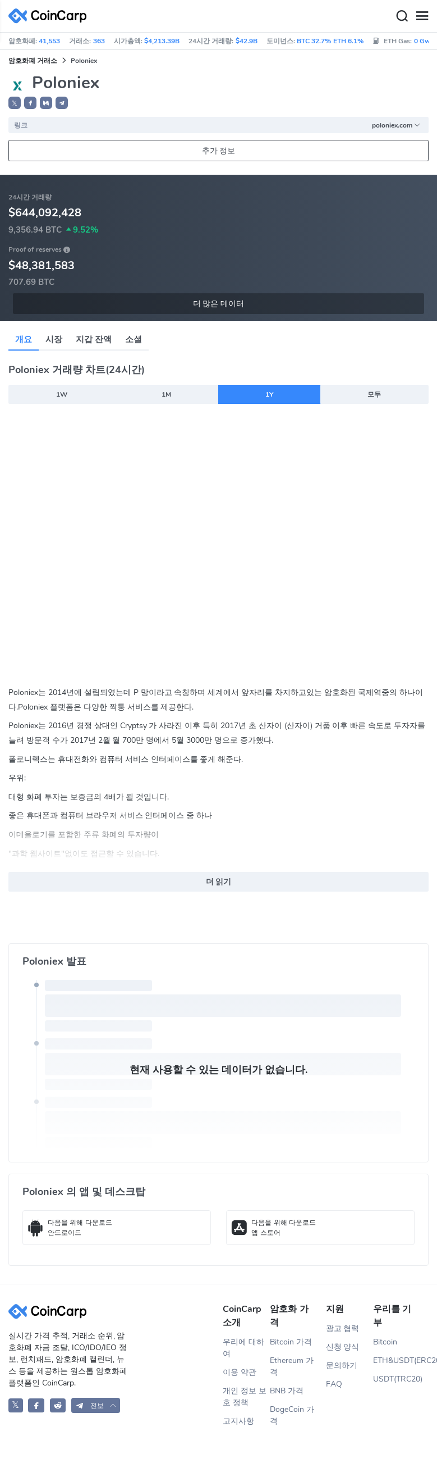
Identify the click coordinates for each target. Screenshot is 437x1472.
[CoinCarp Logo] (50, 16)
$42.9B (246, 41)
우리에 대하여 (243, 1348)
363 (99, 41)
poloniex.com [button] (396, 125)
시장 (53, 339)
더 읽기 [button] (219, 881)
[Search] (401, 16)
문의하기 (341, 1365)
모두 (374, 394)
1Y (269, 394)
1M (166, 394)
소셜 (133, 339)
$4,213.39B (162, 41)
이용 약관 (239, 1372)
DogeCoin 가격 (292, 1415)
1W (61, 394)
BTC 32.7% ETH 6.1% (330, 41)
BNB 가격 (286, 1390)
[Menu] (422, 16)
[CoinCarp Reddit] (58, 1405)
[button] (30, 103)
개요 (23, 339)
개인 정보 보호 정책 (244, 1396)
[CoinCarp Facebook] (36, 1405)
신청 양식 (343, 1347)
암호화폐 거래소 (32, 60)
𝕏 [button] (14, 103)
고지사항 (238, 1421)
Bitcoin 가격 (291, 1342)
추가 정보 (219, 151)
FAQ (334, 1384)
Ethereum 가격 (292, 1366)
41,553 (49, 41)
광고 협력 (343, 1328)
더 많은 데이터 (219, 303)
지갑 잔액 (94, 339)
